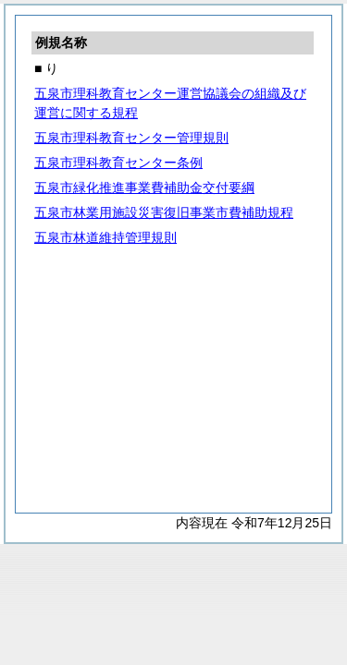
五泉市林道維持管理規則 (105, 237)
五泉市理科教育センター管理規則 (131, 137)
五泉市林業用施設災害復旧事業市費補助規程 (163, 212)
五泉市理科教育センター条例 (118, 162)
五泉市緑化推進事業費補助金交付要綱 (144, 187)
